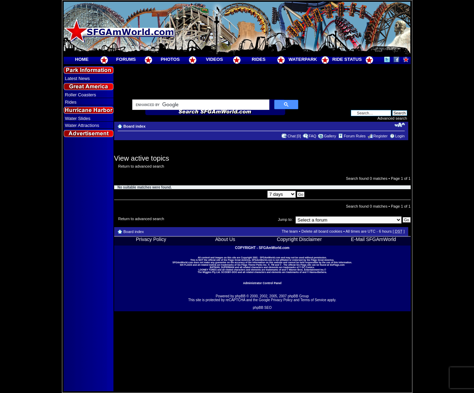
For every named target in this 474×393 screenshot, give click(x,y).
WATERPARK (303, 59)
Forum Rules (355, 136)
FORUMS (126, 59)
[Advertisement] (88, 264)
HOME (82, 59)
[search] (200, 105)
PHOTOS (170, 59)
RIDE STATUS (347, 59)
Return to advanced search (141, 166)
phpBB (240, 296)
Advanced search (392, 118)
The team (290, 231)
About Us (225, 239)
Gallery (330, 136)
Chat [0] (294, 136)
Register (380, 136)
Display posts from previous (262, 194)
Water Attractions (82, 125)
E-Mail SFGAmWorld (373, 239)
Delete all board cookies (321, 231)
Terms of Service (313, 300)
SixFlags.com (337, 265)
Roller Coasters (80, 94)
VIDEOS (214, 59)
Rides (71, 102)
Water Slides (77, 118)
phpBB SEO (262, 308)
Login (400, 136)
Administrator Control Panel (262, 283)
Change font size (400, 125)
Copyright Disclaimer (299, 239)
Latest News (77, 78)
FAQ (312, 136)
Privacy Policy (151, 239)
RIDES (259, 59)
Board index (135, 126)
